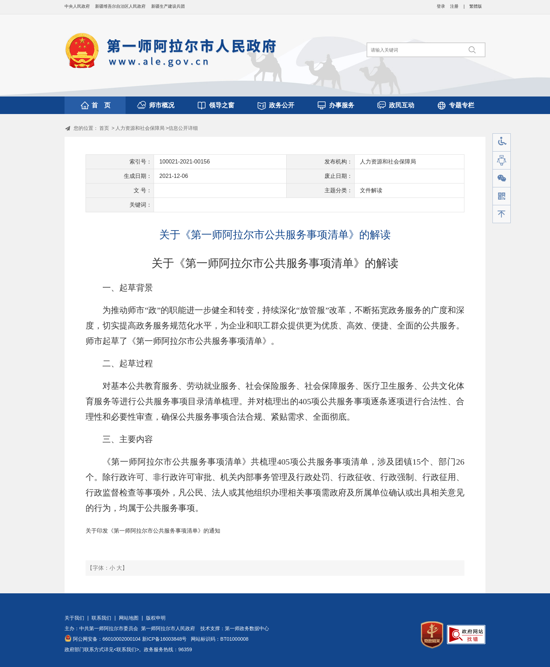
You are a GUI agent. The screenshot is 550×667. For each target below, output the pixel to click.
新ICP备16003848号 (164, 639)
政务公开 (281, 105)
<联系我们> (126, 649)
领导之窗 (221, 105)
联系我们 (101, 618)
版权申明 (156, 618)
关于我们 (74, 618)
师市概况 (161, 105)
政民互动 (401, 105)
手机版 (501, 196)
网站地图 (129, 618)
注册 (454, 6)
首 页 (101, 105)
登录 (441, 6)
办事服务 (341, 105)
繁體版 (475, 6)
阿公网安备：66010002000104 (107, 639)
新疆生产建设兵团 (168, 6)
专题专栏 (461, 105)
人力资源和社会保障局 (140, 128)
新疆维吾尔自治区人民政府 (120, 6)
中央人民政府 (77, 6)
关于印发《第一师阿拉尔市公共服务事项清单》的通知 (153, 531)
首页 (104, 128)
